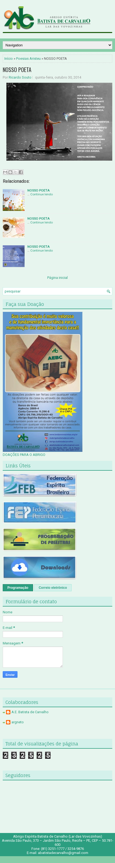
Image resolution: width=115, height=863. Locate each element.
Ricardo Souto (20, 77)
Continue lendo (41, 194)
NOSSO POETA (17, 69)
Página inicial (57, 278)
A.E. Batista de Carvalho (30, 712)
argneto (17, 722)
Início (8, 58)
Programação (17, 588)
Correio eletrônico (53, 588)
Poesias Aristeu (28, 58)
